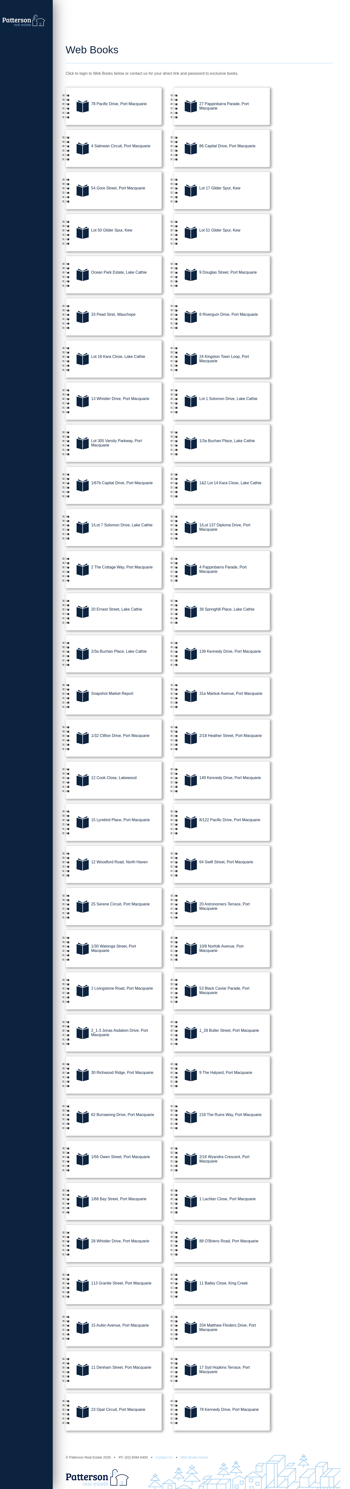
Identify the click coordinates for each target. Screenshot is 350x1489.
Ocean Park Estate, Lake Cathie (106, 276)
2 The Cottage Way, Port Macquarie (109, 570)
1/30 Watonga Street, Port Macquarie (101, 949)
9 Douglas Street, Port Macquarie (215, 276)
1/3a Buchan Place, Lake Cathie (214, 444)
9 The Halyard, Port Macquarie (213, 1076)
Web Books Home (194, 1457)
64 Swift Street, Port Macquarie (213, 865)
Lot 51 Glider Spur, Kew (207, 233)
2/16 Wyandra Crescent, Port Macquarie (211, 1160)
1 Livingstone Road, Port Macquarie (109, 992)
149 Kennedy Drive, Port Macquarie (217, 781)
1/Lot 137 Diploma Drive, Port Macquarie (212, 528)
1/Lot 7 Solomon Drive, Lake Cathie (109, 528)
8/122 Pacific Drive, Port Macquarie (217, 823)
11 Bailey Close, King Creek (211, 1286)
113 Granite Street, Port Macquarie (108, 1286)
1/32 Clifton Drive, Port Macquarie (107, 739)
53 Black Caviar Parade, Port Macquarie (211, 992)
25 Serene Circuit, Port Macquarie (108, 907)
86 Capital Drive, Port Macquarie (214, 149)
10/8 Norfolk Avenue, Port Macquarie (209, 949)
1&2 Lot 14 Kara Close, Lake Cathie (217, 486)
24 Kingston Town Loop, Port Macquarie (211, 360)
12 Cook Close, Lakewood (101, 781)
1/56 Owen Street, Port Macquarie (108, 1160)
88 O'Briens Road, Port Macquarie (216, 1244)
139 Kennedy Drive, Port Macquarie (217, 655)
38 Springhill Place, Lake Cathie (214, 613)
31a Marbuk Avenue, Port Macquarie (218, 697)
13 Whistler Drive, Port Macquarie (107, 402)
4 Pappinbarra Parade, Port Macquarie (210, 570)
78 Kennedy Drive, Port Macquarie (216, 1413)
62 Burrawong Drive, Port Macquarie (110, 1118)
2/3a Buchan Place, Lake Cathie (106, 655)
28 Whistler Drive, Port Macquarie (107, 1244)
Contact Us (164, 1457)
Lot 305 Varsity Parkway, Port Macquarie (104, 444)
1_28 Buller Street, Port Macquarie (216, 1034)
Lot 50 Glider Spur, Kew (99, 233)
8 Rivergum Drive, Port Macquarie (216, 318)
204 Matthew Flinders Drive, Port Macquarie (215, 1329)
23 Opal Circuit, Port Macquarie (105, 1413)
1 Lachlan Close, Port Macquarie (215, 1202)
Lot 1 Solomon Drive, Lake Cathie (215, 402)
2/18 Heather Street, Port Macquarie (218, 739)
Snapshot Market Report (99, 697)
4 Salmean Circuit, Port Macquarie (108, 149)
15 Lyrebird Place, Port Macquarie (108, 823)
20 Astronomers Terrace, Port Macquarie (212, 907)
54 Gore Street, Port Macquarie (105, 191)
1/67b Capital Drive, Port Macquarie (109, 486)
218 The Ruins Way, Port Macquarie (218, 1118)
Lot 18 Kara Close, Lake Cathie (105, 360)
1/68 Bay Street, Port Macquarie (106, 1202)
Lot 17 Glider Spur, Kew (207, 191)
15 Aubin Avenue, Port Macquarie (107, 1329)
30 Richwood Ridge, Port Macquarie (109, 1076)
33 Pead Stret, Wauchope (101, 318)
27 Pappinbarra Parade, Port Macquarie (211, 107)
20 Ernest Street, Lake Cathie (104, 613)
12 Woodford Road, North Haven (107, 865)
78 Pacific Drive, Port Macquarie (106, 107)
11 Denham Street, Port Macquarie (108, 1371)
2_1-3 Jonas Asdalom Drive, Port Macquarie (107, 1034)
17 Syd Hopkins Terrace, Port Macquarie (212, 1371)
